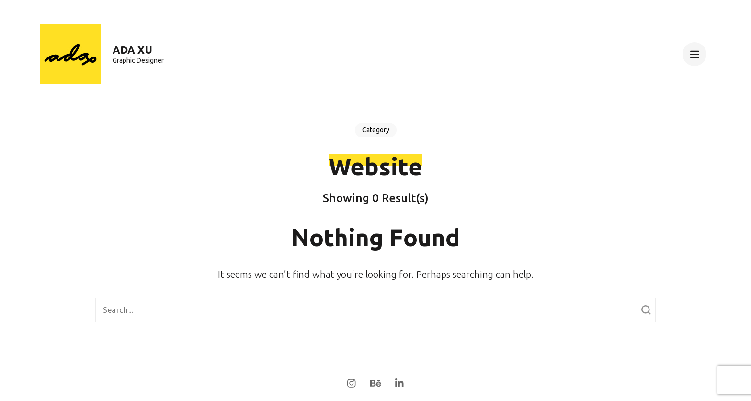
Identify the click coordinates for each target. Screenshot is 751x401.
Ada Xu (132, 50)
